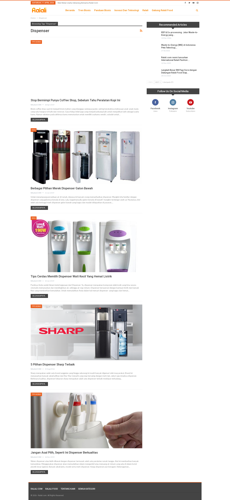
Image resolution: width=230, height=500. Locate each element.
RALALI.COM (36, 489)
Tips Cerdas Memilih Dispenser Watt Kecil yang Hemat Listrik (71, 276)
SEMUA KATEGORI (86, 489)
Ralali (145, 10)
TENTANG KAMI (68, 489)
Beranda (70, 10)
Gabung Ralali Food (162, 10)
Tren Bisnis (84, 10)
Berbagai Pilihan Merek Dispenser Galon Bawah (62, 188)
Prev (150, 82)
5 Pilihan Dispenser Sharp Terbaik (53, 364)
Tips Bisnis (36, 42)
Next (157, 82)
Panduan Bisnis (102, 10)
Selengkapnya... (39, 120)
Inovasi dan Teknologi (126, 10)
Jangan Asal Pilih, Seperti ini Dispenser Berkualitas (64, 452)
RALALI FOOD (51, 489)
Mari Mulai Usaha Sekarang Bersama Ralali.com (78, 3)
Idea (33, 130)
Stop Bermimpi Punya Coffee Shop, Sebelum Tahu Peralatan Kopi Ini (75, 100)
